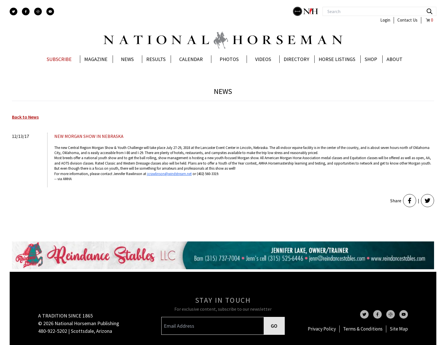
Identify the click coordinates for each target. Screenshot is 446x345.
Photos (229, 59)
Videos (263, 59)
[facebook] (26, 11)
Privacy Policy (322, 329)
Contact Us (407, 20)
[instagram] (38, 11)
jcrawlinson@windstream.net (169, 173)
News (127, 59)
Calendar (191, 59)
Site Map (399, 329)
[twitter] (13, 11)
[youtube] (50, 11)
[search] (429, 11)
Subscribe (59, 59)
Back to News (25, 117)
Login (385, 20)
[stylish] (298, 11)
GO (274, 326)
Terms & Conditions (363, 329)
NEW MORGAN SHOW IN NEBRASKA (88, 136)
